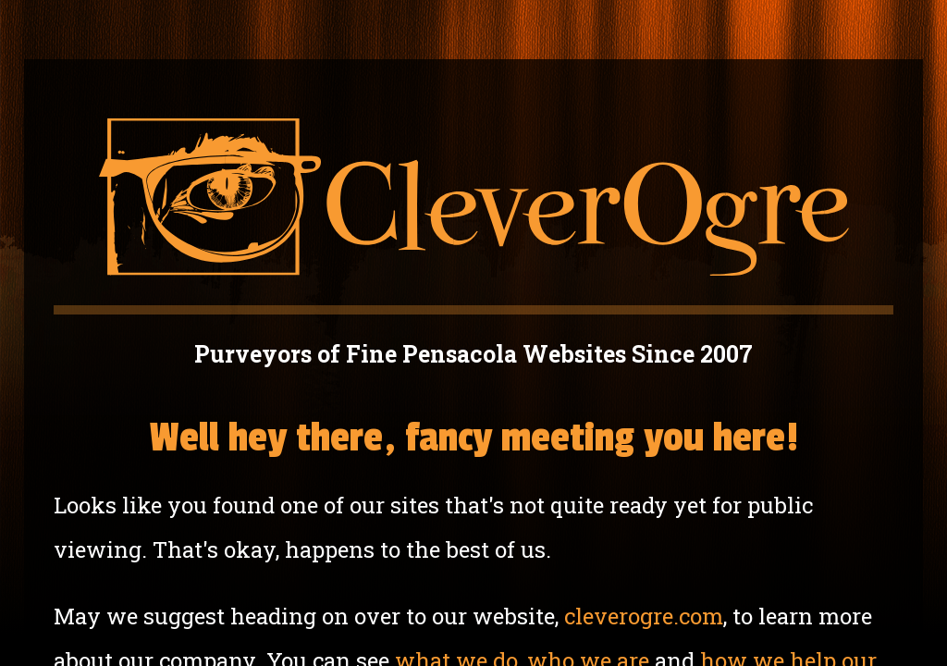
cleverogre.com (643, 616)
